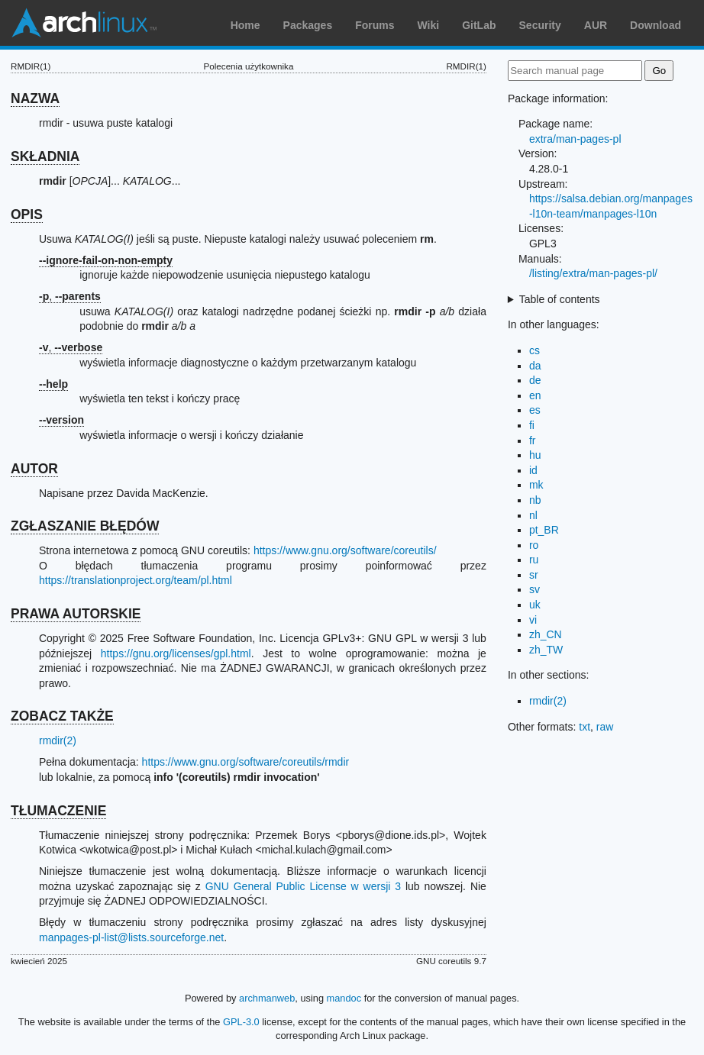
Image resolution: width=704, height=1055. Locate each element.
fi (531, 425)
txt (584, 727)
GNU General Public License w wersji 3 (303, 886)
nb (535, 500)
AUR (595, 25)
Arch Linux (84, 23)
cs (534, 350)
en (535, 395)
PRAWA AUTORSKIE (75, 613)
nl (533, 515)
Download (655, 25)
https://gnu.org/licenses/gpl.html (176, 653)
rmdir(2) (57, 740)
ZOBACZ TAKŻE (62, 716)
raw (605, 727)
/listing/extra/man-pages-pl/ (593, 273)
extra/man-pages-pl (575, 139)
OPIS (27, 214)
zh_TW (546, 650)
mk (536, 485)
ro (533, 545)
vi (533, 620)
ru (533, 559)
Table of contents (559, 299)
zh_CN (545, 634)
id (533, 470)
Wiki (429, 25)
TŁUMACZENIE (58, 810)
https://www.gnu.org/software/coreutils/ (345, 550)
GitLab (479, 25)
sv (534, 589)
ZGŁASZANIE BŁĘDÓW (85, 526)
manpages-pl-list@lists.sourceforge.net (131, 937)
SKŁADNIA (45, 156)
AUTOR (34, 468)
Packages (308, 25)
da (535, 366)
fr (532, 440)
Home (245, 25)
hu (535, 455)
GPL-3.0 (241, 1022)
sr (533, 575)
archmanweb (267, 998)
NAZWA (35, 98)
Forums (374, 25)
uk (535, 604)
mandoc (344, 998)
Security (540, 25)
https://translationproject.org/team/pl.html (135, 580)
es (535, 410)
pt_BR (544, 530)
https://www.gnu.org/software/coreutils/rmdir (246, 762)
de (535, 380)
